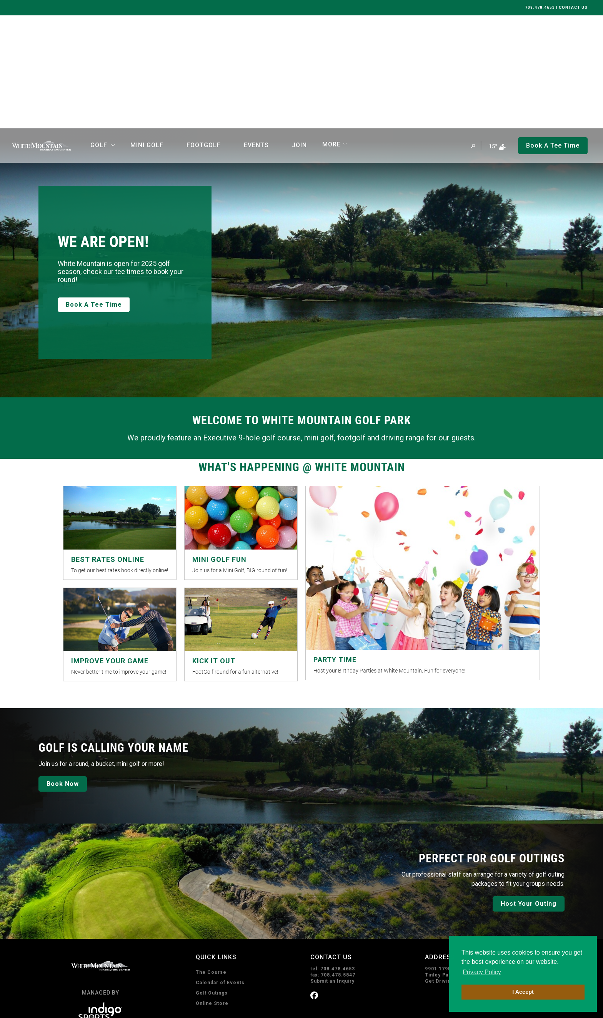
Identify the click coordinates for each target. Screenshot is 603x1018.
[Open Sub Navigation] (113, 32)
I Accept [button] (522, 992)
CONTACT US (573, 7)
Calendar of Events (220, 869)
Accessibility (151, 1007)
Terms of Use (115, 1007)
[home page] (41, 32)
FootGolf (204, 32)
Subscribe (333, 975)
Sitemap (181, 1007)
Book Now (63, 670)
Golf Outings (212, 880)
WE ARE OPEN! (103, 129)
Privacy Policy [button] (482, 972)
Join (299, 32)
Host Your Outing (528, 790)
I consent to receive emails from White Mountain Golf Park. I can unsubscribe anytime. (402, 937)
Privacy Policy (78, 1007)
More (331, 31)
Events (256, 32)
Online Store (212, 890)
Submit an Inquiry (332, 868)
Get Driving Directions (453, 868)
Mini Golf (146, 32)
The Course (211, 859)
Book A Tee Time (94, 191)
